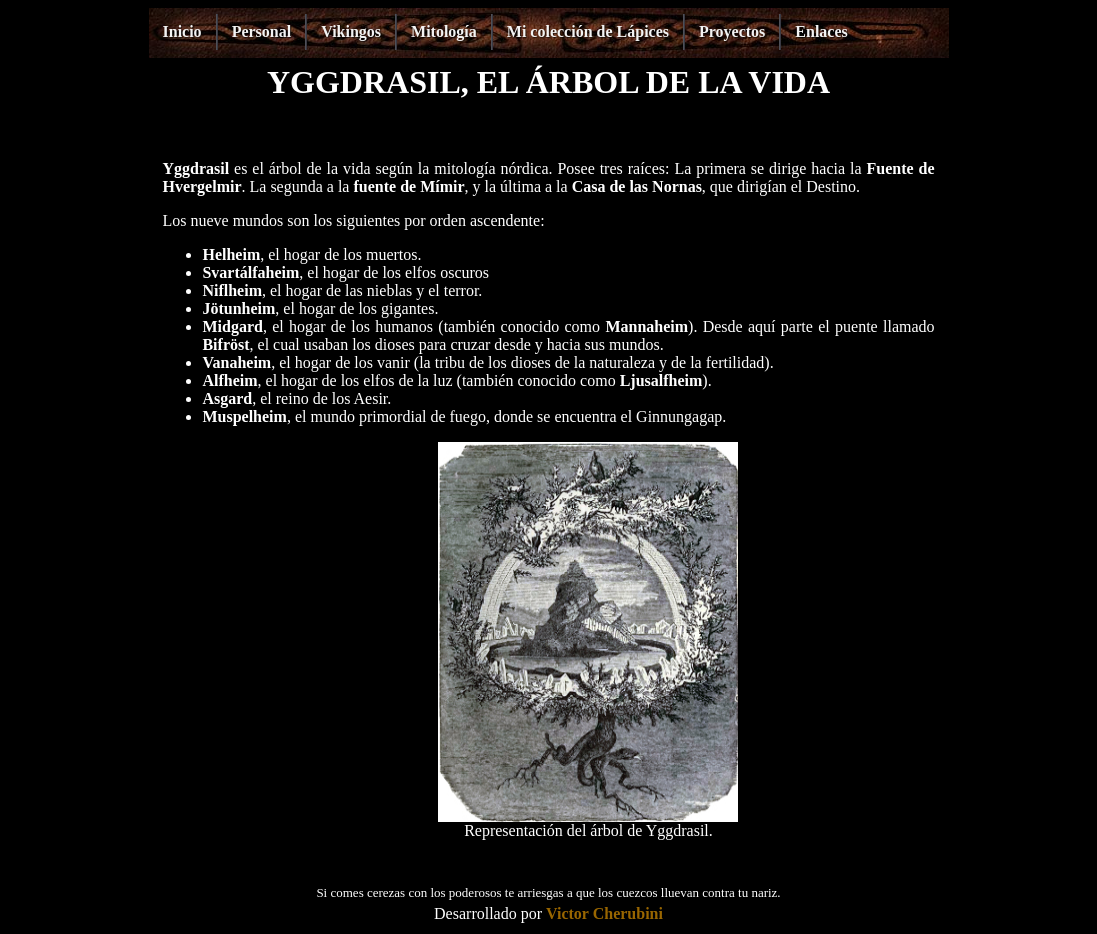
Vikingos (351, 31)
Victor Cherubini (604, 913)
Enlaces (821, 31)
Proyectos (732, 31)
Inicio (182, 31)
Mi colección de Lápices (588, 31)
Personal (262, 31)
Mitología (444, 31)
